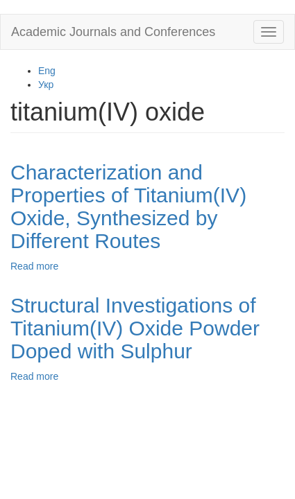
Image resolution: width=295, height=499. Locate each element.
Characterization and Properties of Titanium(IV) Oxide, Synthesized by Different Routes (128, 206)
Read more (34, 266)
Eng (47, 70)
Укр (45, 84)
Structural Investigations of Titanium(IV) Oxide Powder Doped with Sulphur (135, 328)
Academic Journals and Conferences (113, 32)
